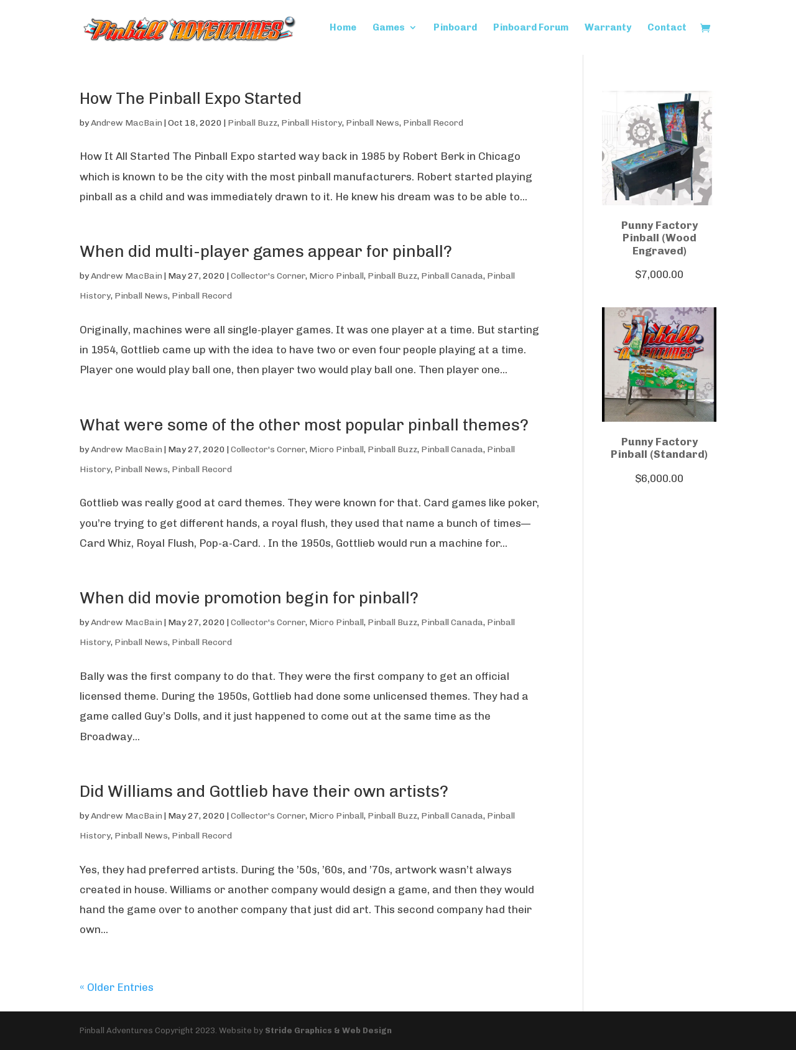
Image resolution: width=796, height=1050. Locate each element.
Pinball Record (433, 123)
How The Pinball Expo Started (191, 98)
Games (389, 28)
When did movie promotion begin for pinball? (249, 598)
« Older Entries (117, 987)
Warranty (608, 28)
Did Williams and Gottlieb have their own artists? (264, 791)
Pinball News (372, 123)
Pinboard (455, 28)
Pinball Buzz (252, 123)
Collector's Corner (268, 276)
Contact (667, 28)
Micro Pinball (336, 276)
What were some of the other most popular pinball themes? (304, 425)
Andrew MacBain (126, 123)
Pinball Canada (452, 276)
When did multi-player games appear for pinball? (266, 251)
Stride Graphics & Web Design (328, 1030)
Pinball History (311, 123)
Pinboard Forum (530, 28)
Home (343, 28)
